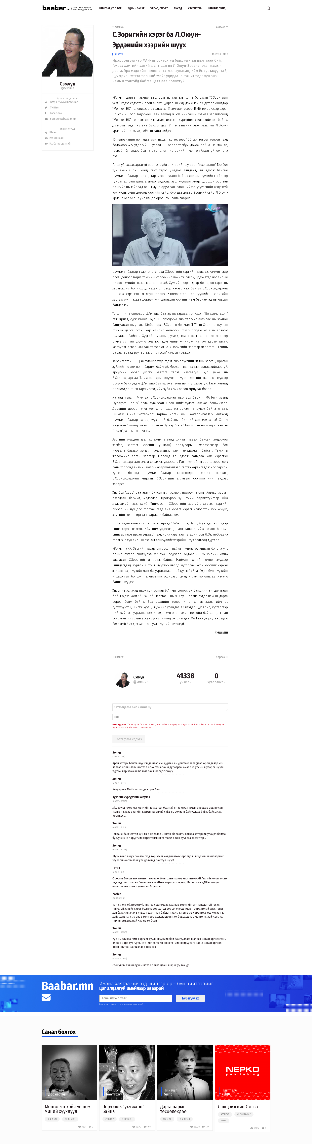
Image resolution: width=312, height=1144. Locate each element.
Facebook (53, 113)
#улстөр (109, 1119)
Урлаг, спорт (159, 8)
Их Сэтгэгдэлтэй (57, 143)
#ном (223, 1121)
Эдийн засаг (136, 8)
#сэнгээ (225, 1114)
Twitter (52, 107)
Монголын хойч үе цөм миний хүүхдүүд (68, 1109)
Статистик (195, 8)
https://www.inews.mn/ (62, 102)
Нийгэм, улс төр (110, 8)
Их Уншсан (54, 138)
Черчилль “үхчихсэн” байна (123, 1109)
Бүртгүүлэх (190, 998)
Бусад (178, 8)
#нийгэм (52, 1119)
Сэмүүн (119, 54)
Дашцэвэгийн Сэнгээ (238, 1106)
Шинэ (51, 132)
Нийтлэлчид (217, 8)
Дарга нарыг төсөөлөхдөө (173, 1109)
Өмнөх (118, 26)
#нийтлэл (70, 1119)
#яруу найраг (244, 1114)
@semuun (67, 88)
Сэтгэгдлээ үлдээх (128, 739)
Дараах (222, 26)
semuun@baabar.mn (60, 118)
